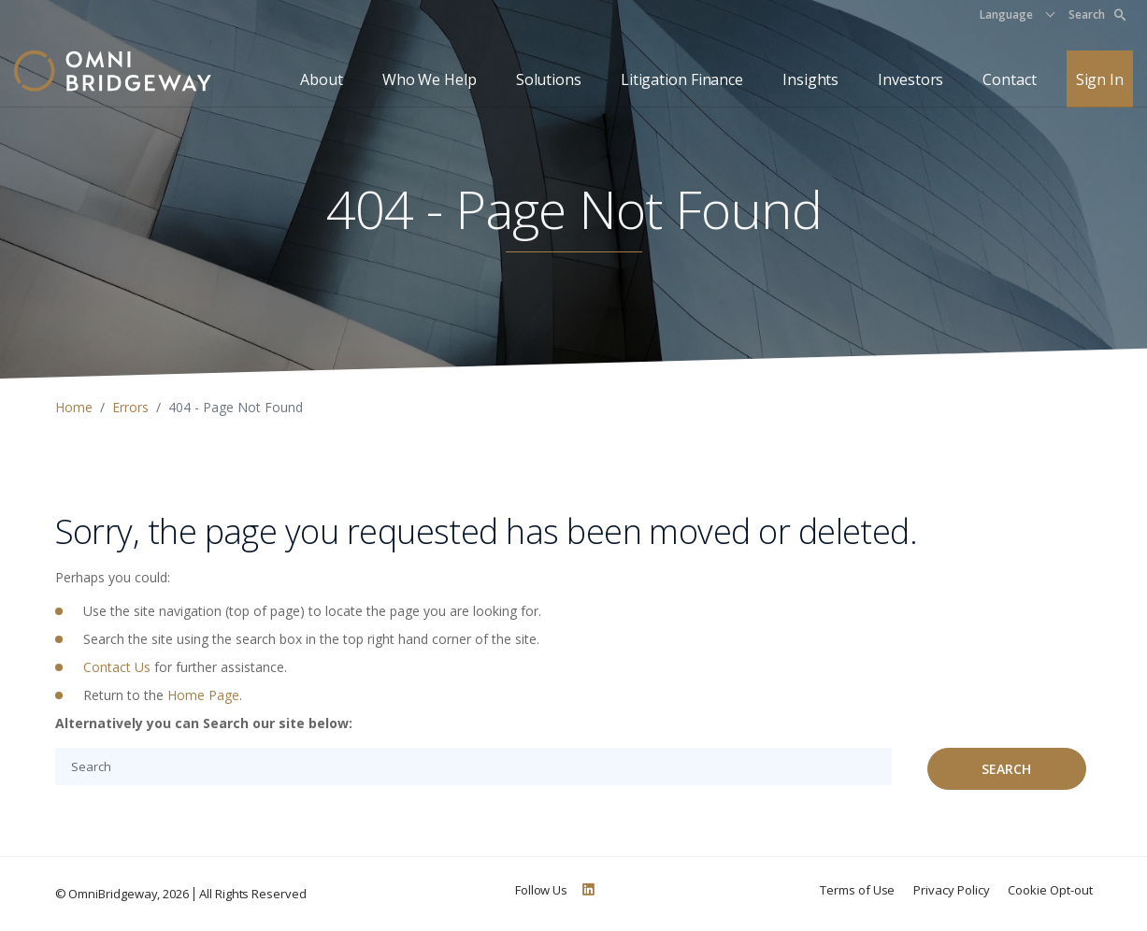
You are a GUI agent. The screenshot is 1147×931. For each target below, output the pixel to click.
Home (74, 407)
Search (1096, 14)
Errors (130, 407)
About (321, 79)
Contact (1009, 79)
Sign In (1100, 79)
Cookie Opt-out (1050, 889)
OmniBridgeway (112, 893)
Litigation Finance (682, 79)
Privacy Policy (951, 889)
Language (1006, 14)
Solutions (548, 79)
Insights (810, 79)
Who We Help (429, 79)
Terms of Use (857, 889)
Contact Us (117, 667)
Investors (910, 79)
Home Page (203, 695)
